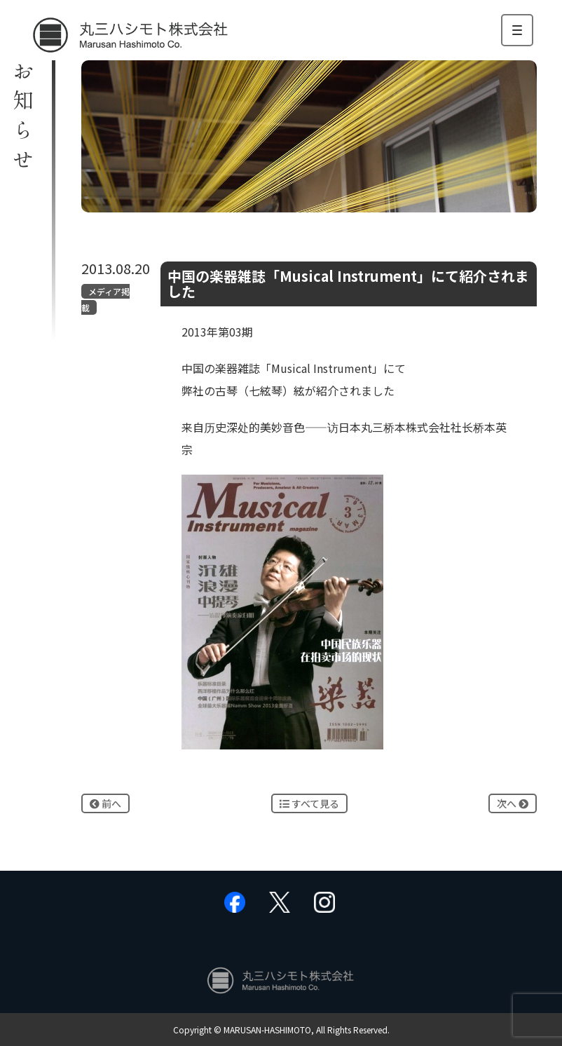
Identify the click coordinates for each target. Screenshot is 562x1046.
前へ (105, 803)
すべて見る (309, 803)
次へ (512, 803)
